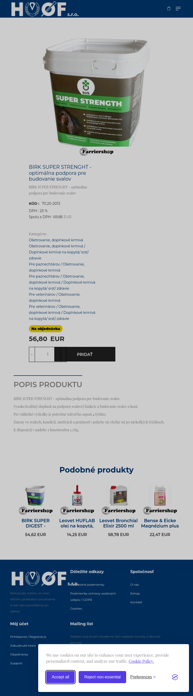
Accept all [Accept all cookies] (60, 677)
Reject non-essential (102, 677)
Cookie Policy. (141, 661)
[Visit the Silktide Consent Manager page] (175, 677)
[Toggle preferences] (143, 677)
